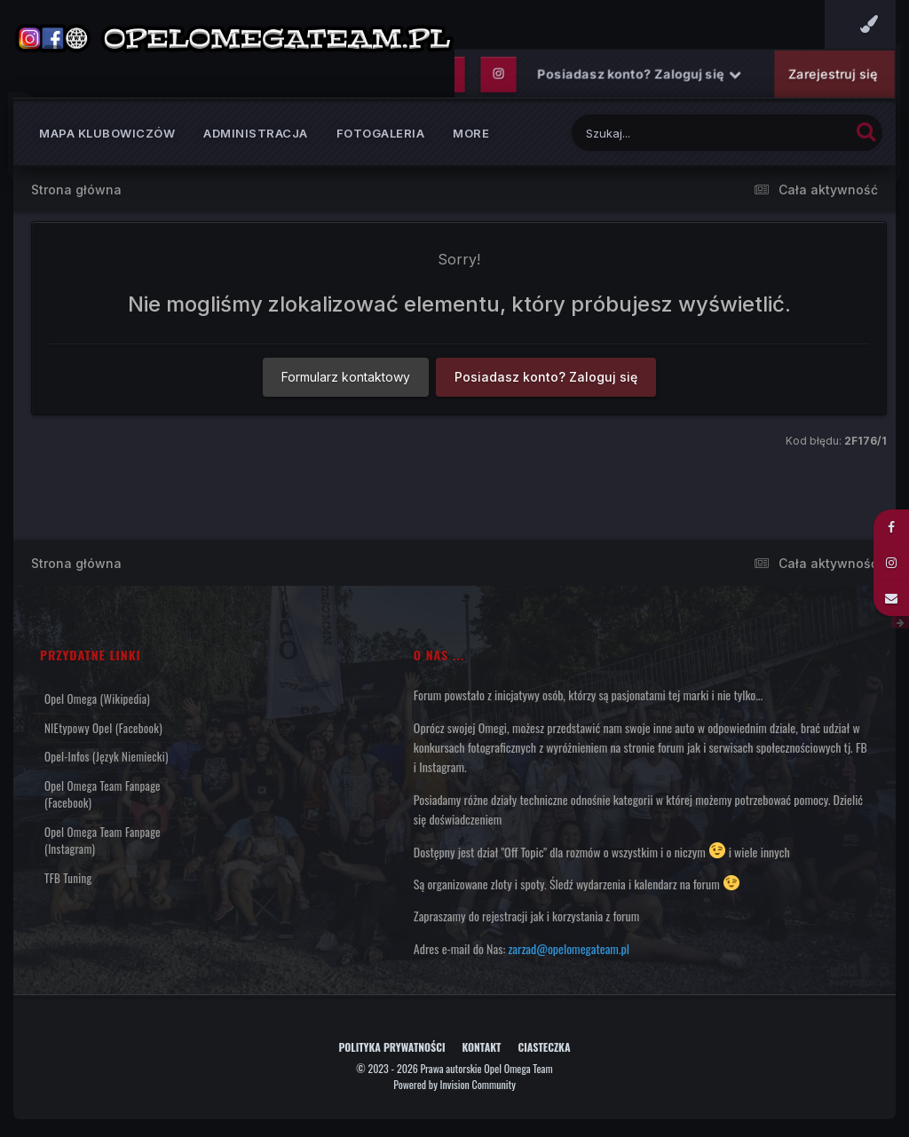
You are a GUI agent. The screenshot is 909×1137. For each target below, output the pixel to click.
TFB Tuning (67, 878)
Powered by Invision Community (454, 1084)
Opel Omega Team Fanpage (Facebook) (102, 794)
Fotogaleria (380, 133)
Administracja (255, 133)
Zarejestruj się (832, 74)
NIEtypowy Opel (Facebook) (103, 728)
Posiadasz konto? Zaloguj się (639, 74)
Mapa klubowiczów (107, 133)
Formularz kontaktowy (345, 376)
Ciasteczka (544, 1046)
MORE (471, 133)
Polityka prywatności (391, 1046)
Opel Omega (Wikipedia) (97, 698)
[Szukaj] (667, 132)
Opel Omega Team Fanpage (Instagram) (102, 840)
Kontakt (482, 1046)
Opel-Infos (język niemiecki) (106, 756)
